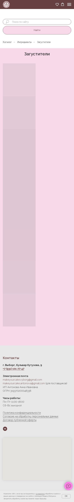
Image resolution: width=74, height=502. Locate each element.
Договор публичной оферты (19, 420)
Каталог (7, 42)
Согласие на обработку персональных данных (30, 416)
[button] (57, 4)
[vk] (5, 429)
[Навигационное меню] (69, 4)
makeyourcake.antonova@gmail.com (24, 383)
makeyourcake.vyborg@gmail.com (22, 379)
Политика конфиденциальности (22, 412)
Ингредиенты (24, 42)
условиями (40, 494)
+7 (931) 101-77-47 (13, 368)
